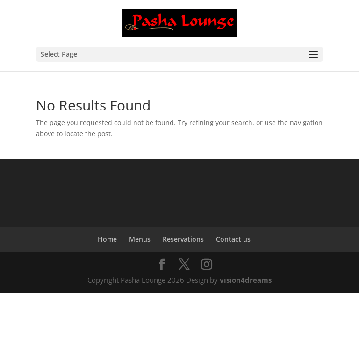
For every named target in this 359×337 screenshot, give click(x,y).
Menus (140, 238)
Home (107, 238)
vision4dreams (246, 280)
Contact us (233, 238)
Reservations (183, 238)
